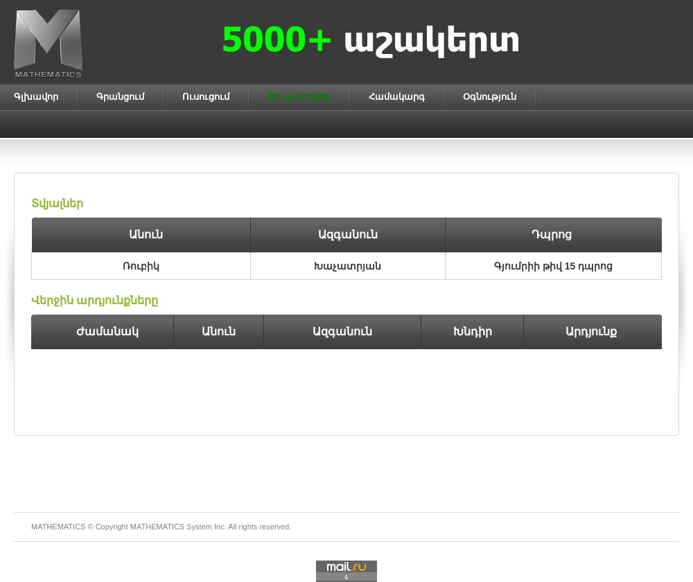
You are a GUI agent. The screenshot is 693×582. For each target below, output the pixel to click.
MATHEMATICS (157, 526)
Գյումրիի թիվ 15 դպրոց (553, 266)
